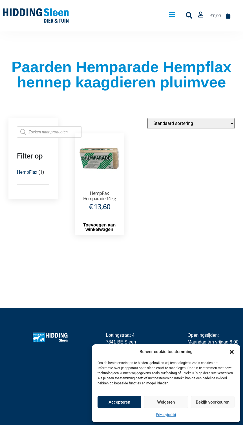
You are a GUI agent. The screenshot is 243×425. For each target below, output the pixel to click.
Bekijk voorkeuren (212, 402)
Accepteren (119, 402)
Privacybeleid (166, 415)
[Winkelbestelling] (191, 123)
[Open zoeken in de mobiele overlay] (49, 132)
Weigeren (166, 402)
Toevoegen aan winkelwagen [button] (99, 227)
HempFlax (27, 172)
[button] (232, 351)
